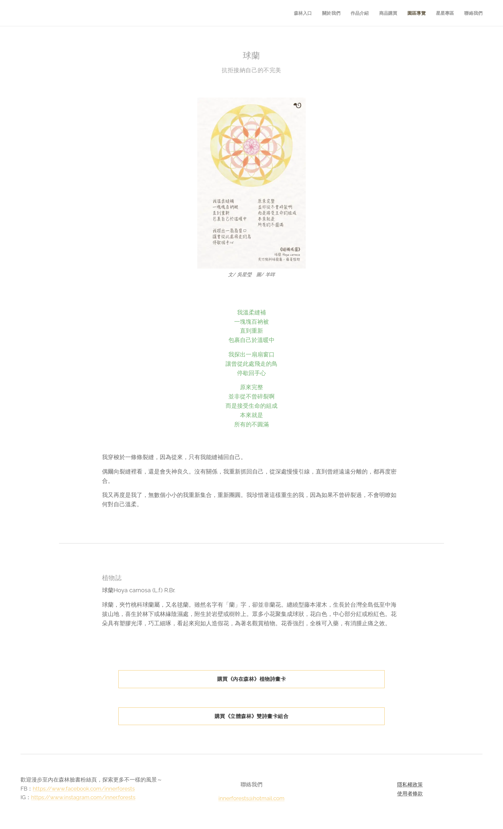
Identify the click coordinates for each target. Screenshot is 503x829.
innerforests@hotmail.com (251, 798)
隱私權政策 (409, 785)
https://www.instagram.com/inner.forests (83, 797)
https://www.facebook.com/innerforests (84, 788)
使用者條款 (409, 794)
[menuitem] (300, 13)
